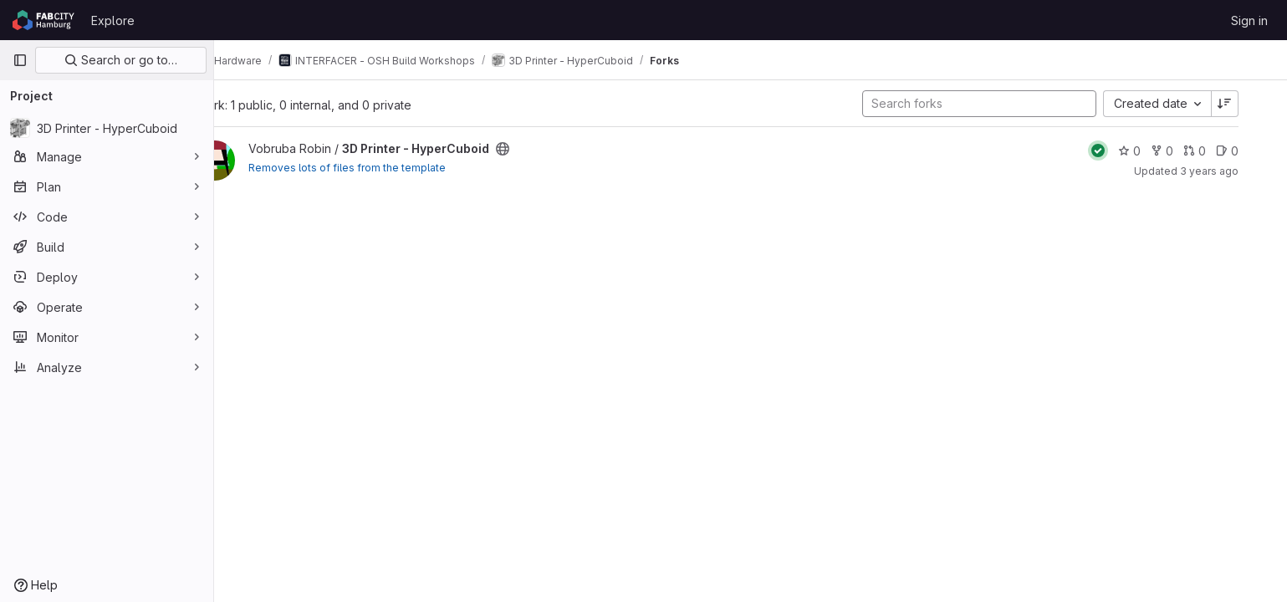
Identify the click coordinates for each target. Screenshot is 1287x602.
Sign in (1249, 20)
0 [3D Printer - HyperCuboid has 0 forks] (1190, 151)
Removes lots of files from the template (386, 167)
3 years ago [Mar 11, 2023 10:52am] (1237, 171)
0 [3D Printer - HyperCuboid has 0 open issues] (1255, 151)
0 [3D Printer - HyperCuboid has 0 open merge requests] (1223, 151)
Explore (113, 20)
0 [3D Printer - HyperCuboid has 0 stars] (1158, 151)
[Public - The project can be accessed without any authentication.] (542, 149)
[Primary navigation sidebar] (20, 60)
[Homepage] (43, 20)
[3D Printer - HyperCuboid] (106, 128)
